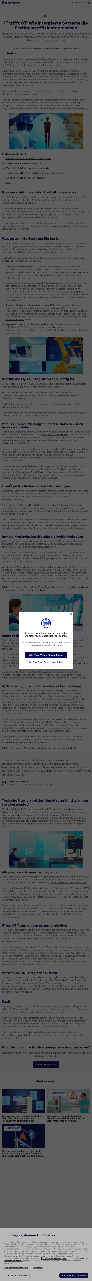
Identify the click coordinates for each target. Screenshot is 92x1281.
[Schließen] (70, 614)
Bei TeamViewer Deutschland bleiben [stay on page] (46, 662)
